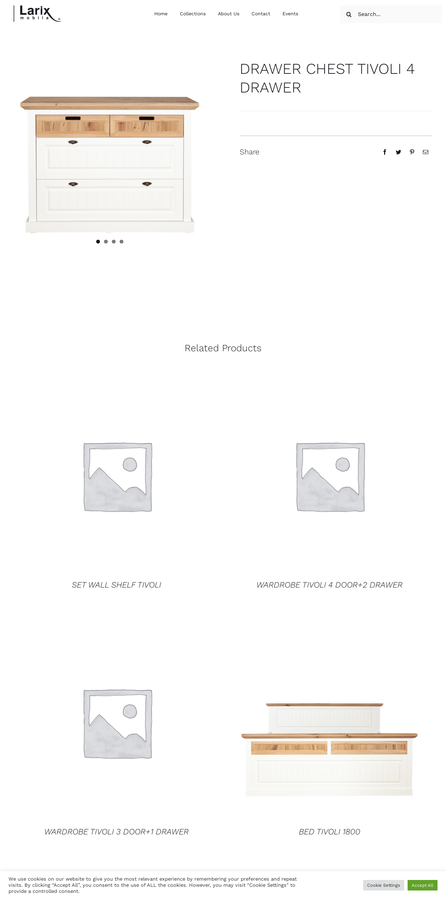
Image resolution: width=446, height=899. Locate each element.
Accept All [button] (422, 885)
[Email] (425, 152)
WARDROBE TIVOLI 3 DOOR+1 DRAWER (116, 831)
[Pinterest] (412, 152)
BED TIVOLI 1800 (329, 831)
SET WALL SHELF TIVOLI (116, 585)
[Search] (349, 14)
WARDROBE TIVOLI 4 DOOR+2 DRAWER (329, 585)
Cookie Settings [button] (383, 885)
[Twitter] (398, 152)
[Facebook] (385, 152)
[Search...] (391, 14)
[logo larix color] (38, 8)
